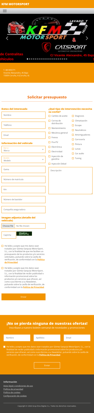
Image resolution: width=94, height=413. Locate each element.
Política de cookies (11, 392)
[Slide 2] (31, 59)
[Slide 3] (33, 59)
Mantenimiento (57, 128)
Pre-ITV (53, 142)
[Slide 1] (29, 59)
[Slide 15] (56, 59)
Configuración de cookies (15, 396)
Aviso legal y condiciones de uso (18, 385)
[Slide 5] (37, 59)
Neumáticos (79, 130)
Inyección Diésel (57, 163)
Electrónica (55, 146)
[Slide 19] (64, 59)
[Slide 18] (62, 59)
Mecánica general (58, 132)
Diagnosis (78, 116)
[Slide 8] (43, 59)
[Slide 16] (58, 59)
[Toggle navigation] (4, 11)
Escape (77, 125)
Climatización (79, 120)
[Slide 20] (66, 59)
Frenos (53, 137)
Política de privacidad (13, 389)
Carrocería (78, 139)
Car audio (78, 153)
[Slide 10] (47, 59)
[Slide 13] (52, 59)
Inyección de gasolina (55, 157)
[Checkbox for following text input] (23, 226)
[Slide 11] (49, 59)
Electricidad (55, 151)
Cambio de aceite (58, 116)
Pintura (77, 144)
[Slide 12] (51, 59)
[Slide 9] (45, 59)
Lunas (76, 148)
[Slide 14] (54, 59)
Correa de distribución (55, 122)
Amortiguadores (81, 134)
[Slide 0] (27, 59)
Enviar (23, 297)
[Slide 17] (60, 59)
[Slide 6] (39, 59)
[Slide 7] (41, 59)
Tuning (77, 158)
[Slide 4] (35, 59)
